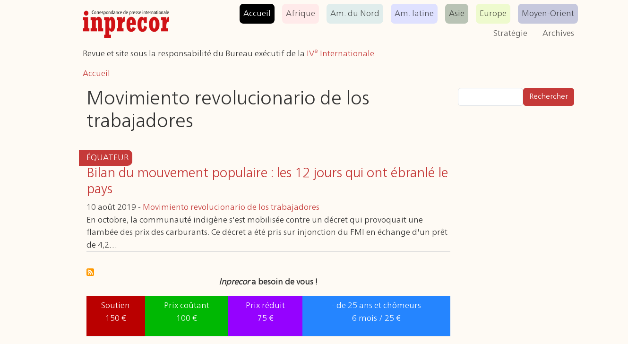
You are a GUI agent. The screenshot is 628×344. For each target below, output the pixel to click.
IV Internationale (340, 54)
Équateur (107, 158)
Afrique (300, 13)
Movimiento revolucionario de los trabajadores (231, 207)
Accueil (257, 13)
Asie (457, 13)
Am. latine (414, 13)
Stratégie (510, 33)
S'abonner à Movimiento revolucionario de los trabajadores (90, 272)
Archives (558, 33)
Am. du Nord (354, 13)
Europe (493, 13)
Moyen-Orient (548, 13)
